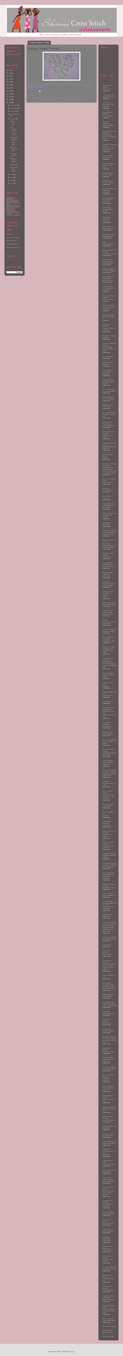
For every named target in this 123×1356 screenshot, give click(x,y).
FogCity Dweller (108, 842)
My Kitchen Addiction (13, 206)
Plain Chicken (10, 208)
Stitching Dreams (109, 163)
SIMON (105, 211)
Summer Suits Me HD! (14, 149)
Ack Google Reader (108, 1290)
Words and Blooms (109, 1036)
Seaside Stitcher (108, 994)
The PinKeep (107, 983)
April (12, 183)
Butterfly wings (108, 173)
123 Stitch (9, 234)
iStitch (105, 242)
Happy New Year (108, 614)
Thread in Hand (108, 356)
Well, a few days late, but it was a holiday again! (109, 1310)
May (12, 180)
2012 (10, 85)
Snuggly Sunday (108, 96)
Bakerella (9, 198)
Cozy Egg (106, 1011)
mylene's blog (107, 286)
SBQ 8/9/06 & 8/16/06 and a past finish (13, 141)
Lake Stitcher (107, 701)
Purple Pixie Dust (108, 305)
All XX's (105, 620)
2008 (10, 96)
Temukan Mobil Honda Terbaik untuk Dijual (109, 348)
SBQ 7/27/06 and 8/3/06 (14, 169)
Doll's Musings (108, 760)
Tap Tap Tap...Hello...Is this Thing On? (108, 845)
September (14, 114)
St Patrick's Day (107, 490)
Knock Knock (107, 825)
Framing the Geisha (109, 1051)
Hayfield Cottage (109, 647)
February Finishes (108, 425)
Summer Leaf (107, 726)
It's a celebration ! (108, 1135)
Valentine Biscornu (108, 244)
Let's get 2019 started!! (109, 604)
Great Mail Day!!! (108, 1223)
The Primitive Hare (109, 198)
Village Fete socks (108, 236)
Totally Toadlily (108, 1057)
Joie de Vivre (107, 1229)
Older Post (91, 99)
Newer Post (32, 99)
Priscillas (106, 121)
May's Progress (107, 116)
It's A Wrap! (106, 576)
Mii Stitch (106, 781)
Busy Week (13, 164)
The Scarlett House (109, 1170)
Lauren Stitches (108, 1002)
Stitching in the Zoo (109, 513)
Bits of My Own (108, 405)
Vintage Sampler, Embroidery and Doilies (108, 650)
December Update (108, 631)
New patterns (107, 557)
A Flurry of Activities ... (109, 1164)
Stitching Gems (108, 1318)
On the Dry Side (108, 673)
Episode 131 (106, 337)
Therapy (105, 220)
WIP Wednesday (108, 695)
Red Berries (106, 1154)
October (13, 111)
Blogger (72, 1351)
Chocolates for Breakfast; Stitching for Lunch (109, 903)
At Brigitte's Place (109, 707)
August (13, 118)
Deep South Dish (12, 201)
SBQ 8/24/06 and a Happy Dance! (13, 131)
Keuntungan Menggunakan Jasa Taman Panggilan (109, 545)
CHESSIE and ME (109, 853)
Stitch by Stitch (108, 893)
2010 (10, 91)
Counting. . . (106, 815)
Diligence (105, 458)
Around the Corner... (109, 1120)
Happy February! (108, 228)
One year (106, 364)
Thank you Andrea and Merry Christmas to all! (109, 1040)
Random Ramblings (109, 740)
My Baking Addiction (13, 205)
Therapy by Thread (109, 937)
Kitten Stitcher (11, 240)
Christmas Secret (108, 866)
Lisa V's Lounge (108, 804)
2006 (10, 102)
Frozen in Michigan (108, 1213)
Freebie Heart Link (12, 123)
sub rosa (106, 488)
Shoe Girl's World (108, 1086)
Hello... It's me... (107, 954)
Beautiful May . (107, 175)
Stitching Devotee (109, 602)
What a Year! (107, 406)
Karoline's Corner (108, 276)
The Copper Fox (108, 95)
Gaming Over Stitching (110, 939)
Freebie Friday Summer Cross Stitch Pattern (109, 136)
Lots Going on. (107, 1240)
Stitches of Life (108, 155)
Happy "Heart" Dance (13, 160)
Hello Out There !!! (108, 299)
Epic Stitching (107, 102)
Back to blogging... (108, 734)
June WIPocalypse (109, 391)
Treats (105, 498)
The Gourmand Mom (13, 215)
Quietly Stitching (108, 503)
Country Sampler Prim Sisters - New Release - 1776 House (109, 986)
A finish (105, 596)
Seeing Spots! (107, 1172)
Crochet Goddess (109, 412)
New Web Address (108, 1181)
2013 (10, 82)
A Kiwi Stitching (108, 180)
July (12, 174)
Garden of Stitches (109, 629)
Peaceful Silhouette (109, 1143)
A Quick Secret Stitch (109, 1320)
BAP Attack (107, 226)
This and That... (107, 1250)
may (104, 977)
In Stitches (106, 1029)
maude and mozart (109, 922)
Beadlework (107, 523)
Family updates (107, 585)
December (14, 105)
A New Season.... (108, 996)
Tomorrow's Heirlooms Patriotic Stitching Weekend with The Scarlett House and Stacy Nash (109, 927)
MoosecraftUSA (108, 397)
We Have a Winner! (108, 566)
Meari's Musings (108, 314)
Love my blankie (108, 482)
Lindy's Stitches (11, 244)
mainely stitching (108, 975)
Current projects (108, 182)
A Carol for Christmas (109, 253)
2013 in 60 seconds (108, 1231)
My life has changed (109, 887)
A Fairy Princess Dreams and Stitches (108, 593)
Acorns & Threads (12, 237)
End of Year (106, 524)
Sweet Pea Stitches (109, 1141)
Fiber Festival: (107, 157)
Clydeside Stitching (109, 1126)
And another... (107, 806)
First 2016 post (107, 1023)
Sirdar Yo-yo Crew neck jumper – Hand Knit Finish (109, 796)
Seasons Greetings (108, 1030)
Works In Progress (108, 1299)
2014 (10, 79)
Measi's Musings (108, 379)
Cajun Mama (107, 945)
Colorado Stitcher (109, 188)
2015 (10, 76)
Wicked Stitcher (108, 637)
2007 (10, 99)
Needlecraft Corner (13, 247)
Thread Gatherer (108, 1212)
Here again (106, 1128)
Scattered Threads (109, 1326)
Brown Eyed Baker (12, 200)
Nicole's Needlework (109, 335)
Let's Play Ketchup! (108, 398)
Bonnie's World (108, 370)
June (12, 177)
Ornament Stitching (109, 270)
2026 (10, 70)
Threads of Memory (110, 1067)
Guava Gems (107, 259)
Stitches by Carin (109, 234)
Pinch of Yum (10, 209)
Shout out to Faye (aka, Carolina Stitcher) (108, 1192)
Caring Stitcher (108, 362)
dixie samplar (107, 732)
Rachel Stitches (108, 1336)
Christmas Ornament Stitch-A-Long (109, 1151)
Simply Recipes (11, 211)
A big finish (106, 686)
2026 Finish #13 (107, 89)
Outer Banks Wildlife (109, 1069)
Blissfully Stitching (109, 1107)
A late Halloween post (109, 895)
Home (62, 99)
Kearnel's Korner (108, 389)
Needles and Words (109, 530)
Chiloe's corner (108, 1134)
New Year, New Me (108, 1013)
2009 (10, 93)
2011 (10, 88)
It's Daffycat (107, 496)
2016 (10, 73)
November (14, 108)
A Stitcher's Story (109, 269)
